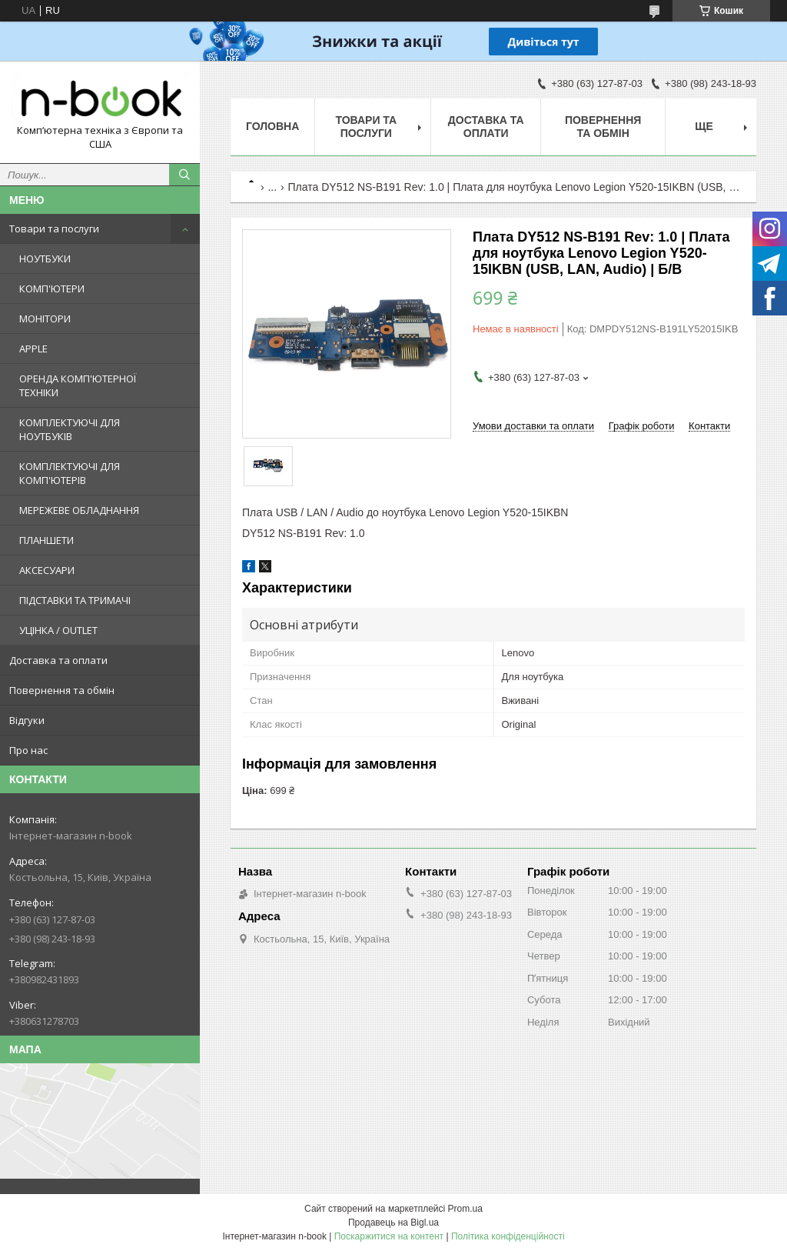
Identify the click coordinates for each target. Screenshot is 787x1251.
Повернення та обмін (62, 690)
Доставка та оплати (58, 660)
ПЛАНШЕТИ (46, 540)
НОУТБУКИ (45, 258)
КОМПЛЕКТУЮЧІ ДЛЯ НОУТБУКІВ (69, 429)
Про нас (28, 750)
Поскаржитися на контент (388, 1236)
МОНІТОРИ (45, 318)
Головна (272, 126)
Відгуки (27, 720)
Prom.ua (465, 1208)
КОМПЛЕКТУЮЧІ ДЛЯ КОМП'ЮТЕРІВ (69, 473)
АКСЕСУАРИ (47, 570)
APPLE (33, 348)
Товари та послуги (54, 228)
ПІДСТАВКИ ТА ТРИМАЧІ (75, 600)
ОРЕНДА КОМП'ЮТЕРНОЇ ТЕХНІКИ (77, 385)
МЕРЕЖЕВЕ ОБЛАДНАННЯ (79, 510)
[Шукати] (184, 174)
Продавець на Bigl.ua (393, 1222)
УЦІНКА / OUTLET (58, 630)
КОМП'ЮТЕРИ (52, 288)
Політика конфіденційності (508, 1236)
